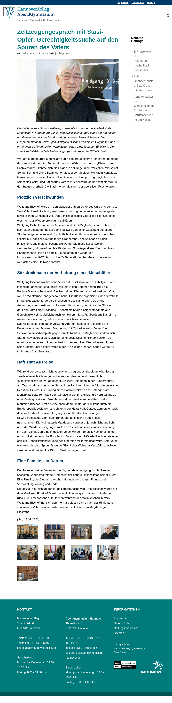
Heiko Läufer (28, 53)
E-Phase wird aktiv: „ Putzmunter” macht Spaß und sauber (142, 61)
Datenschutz (138, 3)
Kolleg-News (63, 53)
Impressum (123, 3)
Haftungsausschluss (126, 628)
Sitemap (151, 3)
